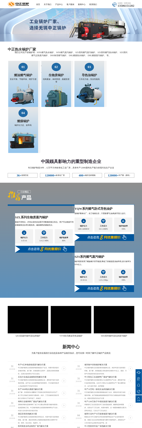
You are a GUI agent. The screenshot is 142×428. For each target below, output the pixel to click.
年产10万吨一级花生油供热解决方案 (99, 343)
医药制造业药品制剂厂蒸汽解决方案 (33, 380)
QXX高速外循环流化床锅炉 (28, 290)
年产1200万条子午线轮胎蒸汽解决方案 (100, 355)
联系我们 (93, 4)
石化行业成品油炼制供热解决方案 (32, 331)
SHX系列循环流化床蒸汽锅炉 (114, 290)
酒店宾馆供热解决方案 (27, 368)
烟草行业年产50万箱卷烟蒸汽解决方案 (100, 368)
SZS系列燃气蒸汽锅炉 (85, 52)
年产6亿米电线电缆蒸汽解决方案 (32, 318)
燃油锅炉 (100, 425)
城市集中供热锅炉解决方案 (95, 318)
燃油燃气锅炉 (23, 75)
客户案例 (70, 4)
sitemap (118, 421)
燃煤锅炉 (115, 75)
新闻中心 (82, 4)
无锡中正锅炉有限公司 (37, 421)
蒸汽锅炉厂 (68, 425)
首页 (38, 4)
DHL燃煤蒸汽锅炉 (96, 55)
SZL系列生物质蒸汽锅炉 (31, 171)
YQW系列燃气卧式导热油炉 (94, 162)
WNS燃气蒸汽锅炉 (64, 52)
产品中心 (59, 4)
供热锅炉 (35, 425)
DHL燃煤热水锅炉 (77, 55)
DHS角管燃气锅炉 (58, 55)
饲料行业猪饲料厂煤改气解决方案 (32, 355)
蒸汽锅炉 (25, 425)
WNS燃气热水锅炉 (45, 52)
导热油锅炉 (84, 75)
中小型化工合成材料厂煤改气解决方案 (100, 331)
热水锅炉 (52, 421)
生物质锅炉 (53, 75)
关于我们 (47, 4)
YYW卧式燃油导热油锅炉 (71, 290)
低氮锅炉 (45, 425)
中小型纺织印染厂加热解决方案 (97, 380)
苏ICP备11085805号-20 (102, 421)
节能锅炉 (90, 425)
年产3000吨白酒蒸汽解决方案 (30, 343)
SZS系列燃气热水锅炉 (107, 52)
